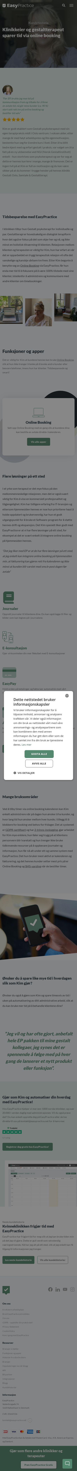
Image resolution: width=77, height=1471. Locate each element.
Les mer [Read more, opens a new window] (26, 744)
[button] (24, 773)
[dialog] (38, 735)
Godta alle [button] (39, 754)
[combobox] (67, 695)
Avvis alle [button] (39, 763)
